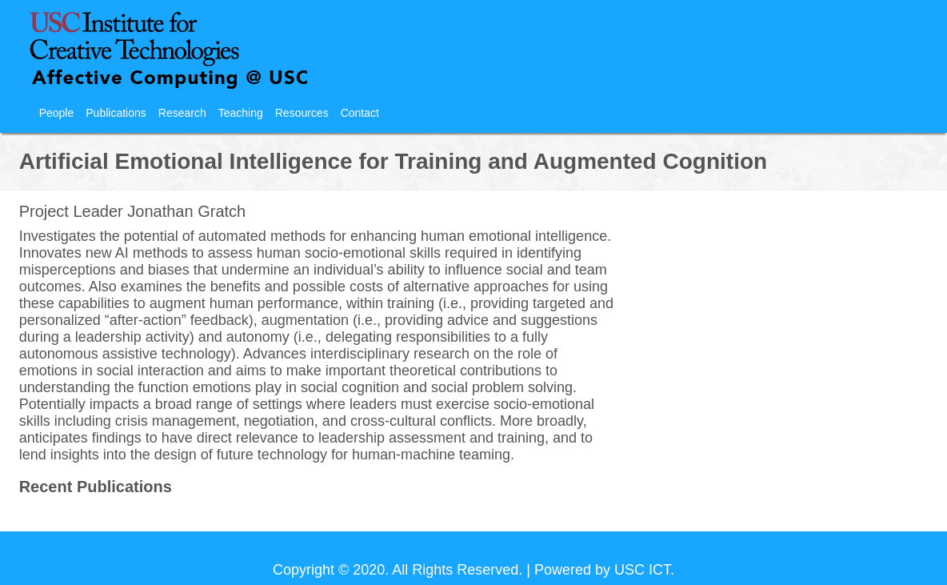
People (56, 112)
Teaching (240, 112)
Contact (360, 112)
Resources (302, 112)
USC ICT (642, 570)
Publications (116, 112)
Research (182, 112)
